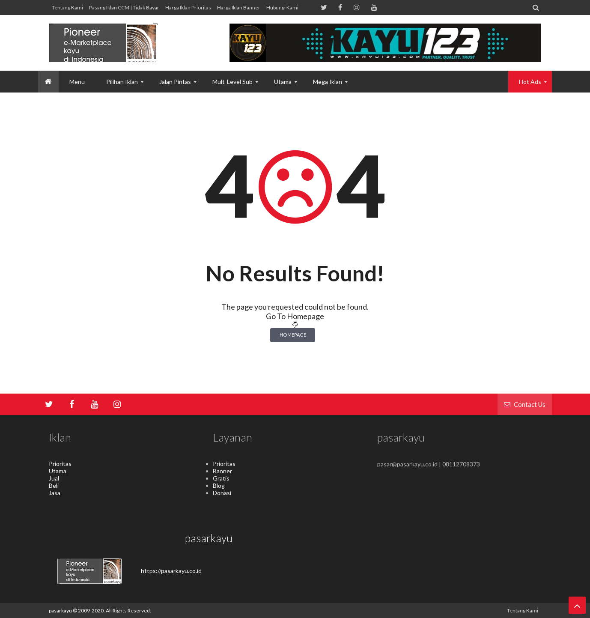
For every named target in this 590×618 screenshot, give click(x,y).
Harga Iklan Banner (238, 7)
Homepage (293, 334)
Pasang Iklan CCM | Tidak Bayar (124, 7)
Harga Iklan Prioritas (188, 7)
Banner (222, 471)
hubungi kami (282, 7)
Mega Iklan (327, 81)
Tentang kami (67, 7)
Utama (57, 471)
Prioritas (60, 463)
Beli (54, 485)
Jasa (54, 492)
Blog (219, 485)
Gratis (221, 478)
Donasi (222, 492)
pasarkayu (61, 610)
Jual (54, 478)
